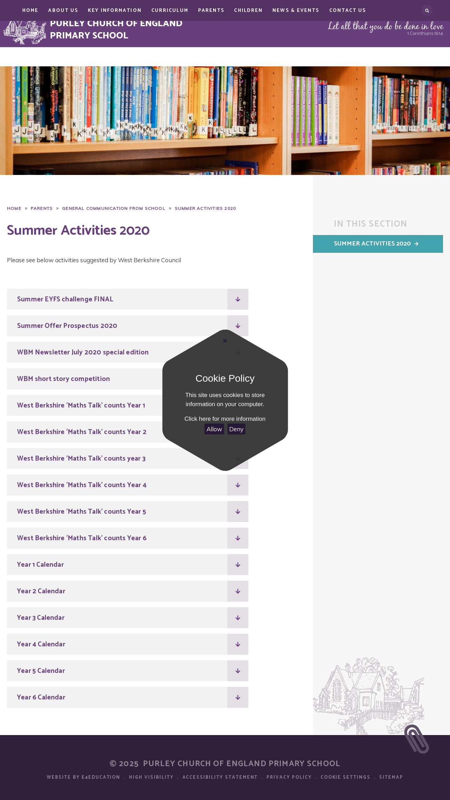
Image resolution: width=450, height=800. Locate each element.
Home (14, 208)
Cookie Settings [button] (345, 777)
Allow (214, 429)
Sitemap (391, 777)
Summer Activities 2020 (205, 208)
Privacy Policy (289, 777)
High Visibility (151, 777)
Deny (236, 429)
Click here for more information (225, 419)
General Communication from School (113, 208)
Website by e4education (83, 777)
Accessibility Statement (220, 777)
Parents (42, 208)
